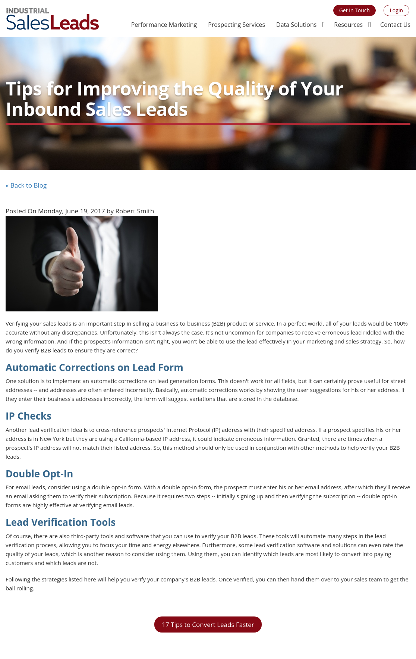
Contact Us (395, 25)
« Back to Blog (26, 185)
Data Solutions (296, 25)
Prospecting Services (236, 25)
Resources (348, 25)
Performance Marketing (164, 25)
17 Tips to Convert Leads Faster (208, 624)
